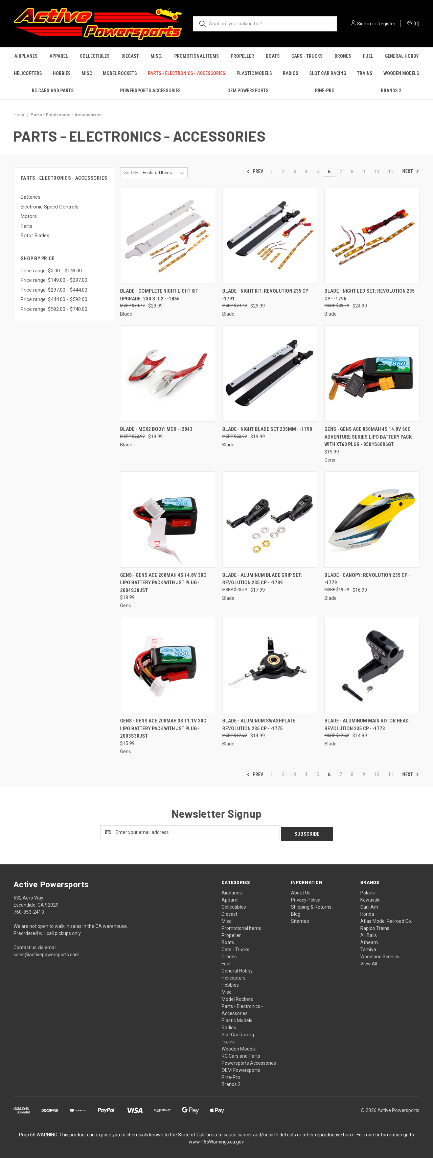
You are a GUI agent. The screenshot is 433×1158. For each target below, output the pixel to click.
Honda (367, 912)
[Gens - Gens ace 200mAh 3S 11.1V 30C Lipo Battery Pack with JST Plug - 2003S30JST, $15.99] (167, 665)
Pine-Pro (325, 90)
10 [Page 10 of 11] (376, 171)
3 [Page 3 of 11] (294, 171)
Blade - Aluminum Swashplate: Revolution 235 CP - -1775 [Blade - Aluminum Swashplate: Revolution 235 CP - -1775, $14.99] (259, 725)
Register (386, 23)
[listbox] (164, 173)
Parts (26, 226)
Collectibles (95, 56)
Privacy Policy (305, 898)
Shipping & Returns (311, 905)
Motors (29, 216)
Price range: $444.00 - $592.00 (54, 299)
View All (368, 962)
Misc (87, 73)
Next (410, 171)
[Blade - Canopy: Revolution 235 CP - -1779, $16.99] (372, 519)
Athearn (369, 940)
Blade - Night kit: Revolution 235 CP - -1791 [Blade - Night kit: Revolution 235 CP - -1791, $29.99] (266, 295)
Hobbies (62, 73)
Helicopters (28, 73)
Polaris (367, 891)
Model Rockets (120, 73)
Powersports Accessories (150, 90)
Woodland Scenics (379, 955)
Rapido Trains (374, 926)
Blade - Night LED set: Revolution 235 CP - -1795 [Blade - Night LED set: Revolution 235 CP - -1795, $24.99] (369, 295)
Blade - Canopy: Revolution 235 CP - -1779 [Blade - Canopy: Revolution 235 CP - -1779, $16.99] (367, 579)
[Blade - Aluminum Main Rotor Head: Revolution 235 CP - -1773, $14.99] (372, 665)
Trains (364, 73)
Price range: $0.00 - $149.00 (51, 271)
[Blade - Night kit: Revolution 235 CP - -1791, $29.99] (270, 235)
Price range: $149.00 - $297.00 (54, 280)
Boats (273, 56)
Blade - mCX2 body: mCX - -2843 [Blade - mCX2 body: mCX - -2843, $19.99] (156, 429)
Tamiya (368, 948)
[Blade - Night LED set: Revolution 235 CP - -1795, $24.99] (372, 235)
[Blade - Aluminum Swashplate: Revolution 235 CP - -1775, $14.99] (270, 665)
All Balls (368, 933)
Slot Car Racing (327, 73)
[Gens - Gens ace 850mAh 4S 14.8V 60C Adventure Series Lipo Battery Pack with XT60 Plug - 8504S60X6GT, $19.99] (372, 373)
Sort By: (131, 172)
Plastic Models (254, 73)
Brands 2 (391, 90)
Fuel (368, 56)
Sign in (364, 23)
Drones (343, 56)
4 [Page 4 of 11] (306, 171)
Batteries (31, 197)
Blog (295, 912)
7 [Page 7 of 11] (340, 171)
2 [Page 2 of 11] (283, 171)
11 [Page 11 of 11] (390, 171)
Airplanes (26, 56)
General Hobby (402, 56)
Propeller (242, 56)
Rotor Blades (35, 235)
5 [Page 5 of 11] (317, 171)
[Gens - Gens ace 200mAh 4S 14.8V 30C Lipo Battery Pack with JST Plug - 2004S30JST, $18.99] (167, 519)
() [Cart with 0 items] (413, 23)
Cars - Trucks (307, 56)
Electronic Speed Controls (49, 207)
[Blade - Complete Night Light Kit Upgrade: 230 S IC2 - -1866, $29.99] (167, 235)
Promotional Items (196, 56)
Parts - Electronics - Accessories (186, 73)
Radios (290, 73)
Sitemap (300, 919)
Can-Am (369, 905)
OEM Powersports (248, 90)
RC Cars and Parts (53, 90)
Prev (255, 171)
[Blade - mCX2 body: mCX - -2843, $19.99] (167, 373)
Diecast (130, 56)
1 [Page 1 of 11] (271, 171)
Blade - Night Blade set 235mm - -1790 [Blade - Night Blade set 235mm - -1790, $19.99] (267, 429)
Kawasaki (370, 898)
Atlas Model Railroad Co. (386, 919)
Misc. (156, 56)
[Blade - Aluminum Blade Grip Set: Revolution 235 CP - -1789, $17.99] (270, 519)
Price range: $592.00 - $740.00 (54, 309)
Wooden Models (401, 73)
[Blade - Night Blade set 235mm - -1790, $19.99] (270, 373)
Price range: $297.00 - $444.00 (54, 290)
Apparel (58, 56)
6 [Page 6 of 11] (329, 171)
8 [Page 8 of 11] (352, 171)
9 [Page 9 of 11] (363, 171)
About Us (301, 891)
